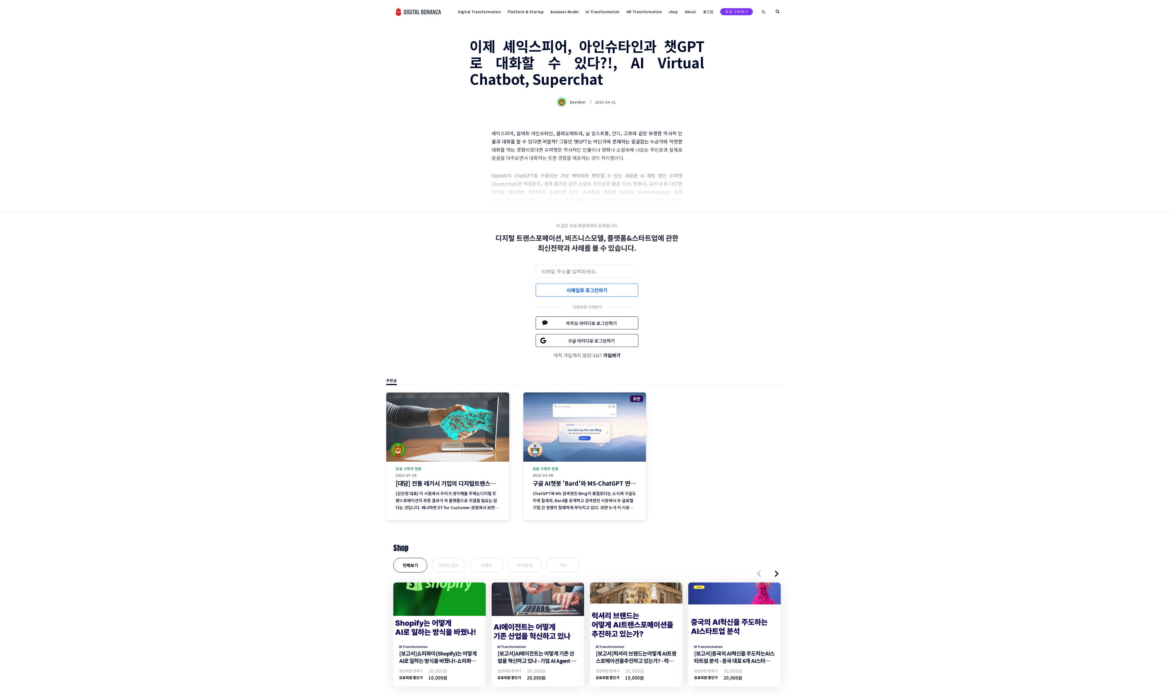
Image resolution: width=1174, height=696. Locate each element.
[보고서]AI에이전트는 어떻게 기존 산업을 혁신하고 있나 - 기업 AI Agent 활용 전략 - (536, 660)
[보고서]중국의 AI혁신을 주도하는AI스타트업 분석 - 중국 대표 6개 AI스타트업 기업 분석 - (734, 660)
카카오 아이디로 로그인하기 (591, 323)
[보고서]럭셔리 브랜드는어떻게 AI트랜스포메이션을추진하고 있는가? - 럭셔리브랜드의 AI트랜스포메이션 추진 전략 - (636, 664)
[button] (759, 574)
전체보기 (410, 565)
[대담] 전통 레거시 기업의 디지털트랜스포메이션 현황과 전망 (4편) (475, 483)
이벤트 (486, 565)
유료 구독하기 (736, 11)
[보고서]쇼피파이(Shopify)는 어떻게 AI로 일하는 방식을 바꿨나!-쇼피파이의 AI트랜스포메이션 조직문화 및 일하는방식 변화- (438, 664)
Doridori (572, 102)
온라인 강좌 (448, 565)
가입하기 (612, 355)
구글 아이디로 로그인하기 (591, 341)
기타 (563, 565)
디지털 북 (525, 565)
